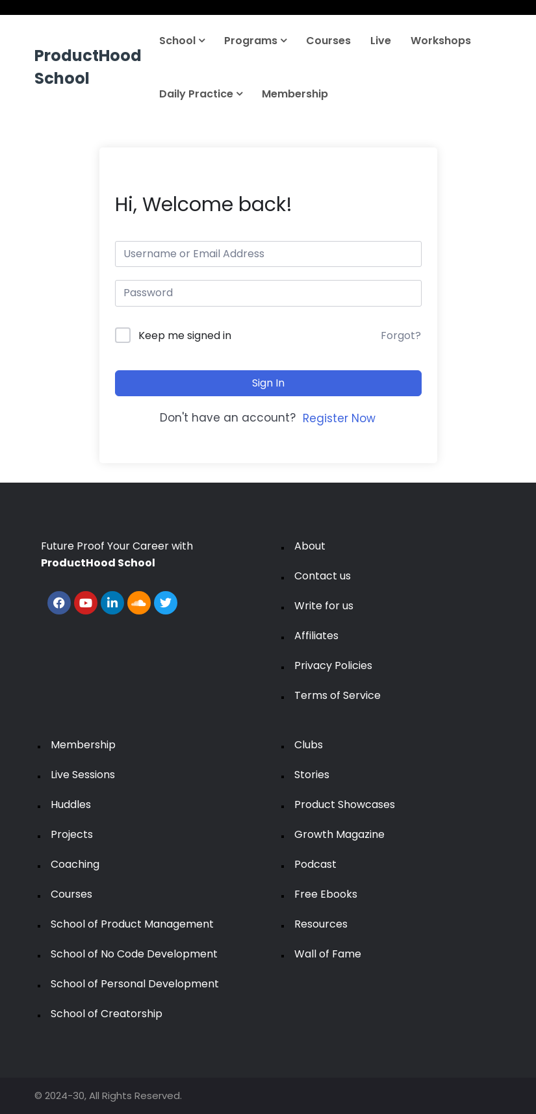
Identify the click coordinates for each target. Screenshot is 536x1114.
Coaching (75, 864)
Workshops (441, 40)
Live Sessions (83, 774)
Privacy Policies (333, 665)
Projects (72, 834)
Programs (255, 40)
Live (380, 40)
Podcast (315, 864)
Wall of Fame (327, 953)
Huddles (71, 804)
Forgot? (401, 335)
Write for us (323, 605)
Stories (311, 774)
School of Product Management (132, 924)
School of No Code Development (134, 953)
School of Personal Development (135, 983)
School (182, 40)
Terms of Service (337, 695)
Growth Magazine (339, 834)
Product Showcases (344, 804)
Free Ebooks (325, 894)
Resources (321, 924)
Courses (328, 40)
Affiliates (316, 635)
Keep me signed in (184, 335)
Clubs (308, 744)
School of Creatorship (106, 1013)
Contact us (322, 575)
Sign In (268, 382)
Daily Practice (200, 93)
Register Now (339, 418)
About (309, 545)
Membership (295, 93)
